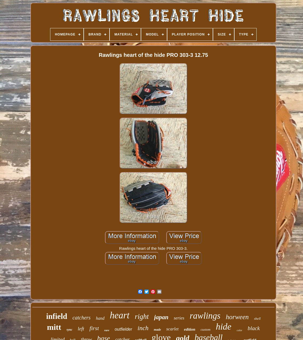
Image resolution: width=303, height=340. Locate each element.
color (239, 330)
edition (189, 329)
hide (224, 326)
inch (143, 328)
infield (56, 316)
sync (69, 329)
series (179, 318)
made (157, 329)
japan (161, 317)
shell (257, 319)
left (81, 328)
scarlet (172, 328)
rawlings (205, 316)
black (254, 328)
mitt (54, 327)
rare (106, 330)
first (94, 328)
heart (120, 315)
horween (237, 317)
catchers (81, 318)
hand (100, 318)
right (142, 317)
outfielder (123, 329)
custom (206, 329)
